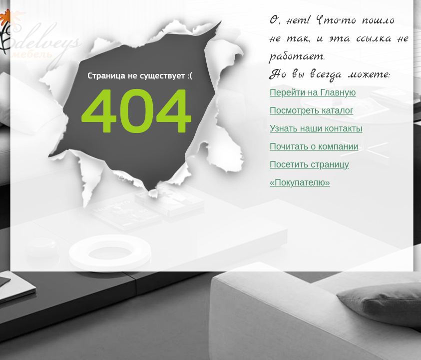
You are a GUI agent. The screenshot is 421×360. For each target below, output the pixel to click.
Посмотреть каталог (311, 111)
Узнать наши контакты (316, 129)
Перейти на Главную (313, 93)
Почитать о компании (314, 147)
